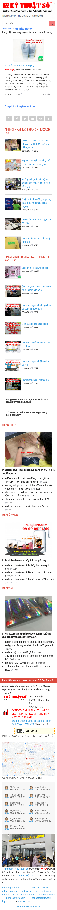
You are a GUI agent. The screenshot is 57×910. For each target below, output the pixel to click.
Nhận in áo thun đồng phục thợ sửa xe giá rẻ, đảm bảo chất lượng (36, 203)
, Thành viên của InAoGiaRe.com (23, 70)
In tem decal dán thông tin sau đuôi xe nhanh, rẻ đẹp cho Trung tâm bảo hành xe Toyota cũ (26, 635)
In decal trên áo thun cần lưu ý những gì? (27, 506)
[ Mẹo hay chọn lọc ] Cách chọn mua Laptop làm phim (36, 288)
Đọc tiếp (47, 94)
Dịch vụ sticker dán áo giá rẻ (35, 323)
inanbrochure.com (15, 898)
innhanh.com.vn (40, 887)
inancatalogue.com (41, 898)
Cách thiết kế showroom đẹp (35, 267)
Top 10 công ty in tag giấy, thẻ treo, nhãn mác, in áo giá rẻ (36, 162)
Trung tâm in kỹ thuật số (15, 868)
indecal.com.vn (10, 894)
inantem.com (28, 894)
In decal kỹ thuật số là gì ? (19, 652)
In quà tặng (10, 515)
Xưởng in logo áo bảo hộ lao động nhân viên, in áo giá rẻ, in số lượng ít (36, 183)
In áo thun (9, 425)
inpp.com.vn (8, 901)
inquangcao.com (11, 887)
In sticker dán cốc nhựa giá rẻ (35, 379)
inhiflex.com (23, 901)
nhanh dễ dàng (27, 875)
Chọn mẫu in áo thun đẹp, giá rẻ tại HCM (27, 499)
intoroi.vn (47, 891)
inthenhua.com (10, 891)
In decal (7, 588)
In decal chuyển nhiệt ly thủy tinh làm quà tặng (24, 560)
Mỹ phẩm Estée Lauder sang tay (19, 65)
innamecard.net (46, 894)
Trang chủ (7, 28)
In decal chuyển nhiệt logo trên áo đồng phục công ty (36, 306)
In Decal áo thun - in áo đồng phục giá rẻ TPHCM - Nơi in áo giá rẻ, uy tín (36, 144)
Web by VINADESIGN (28, 906)
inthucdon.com (30, 891)
